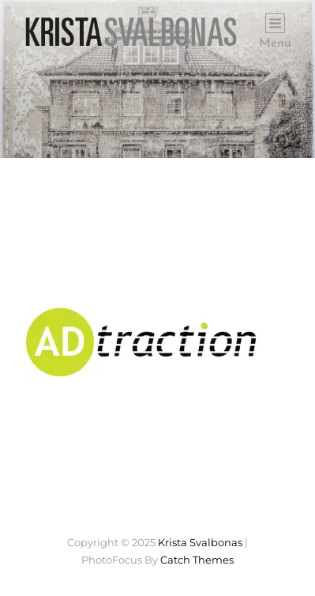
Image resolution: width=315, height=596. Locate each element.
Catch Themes (197, 559)
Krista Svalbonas (200, 542)
